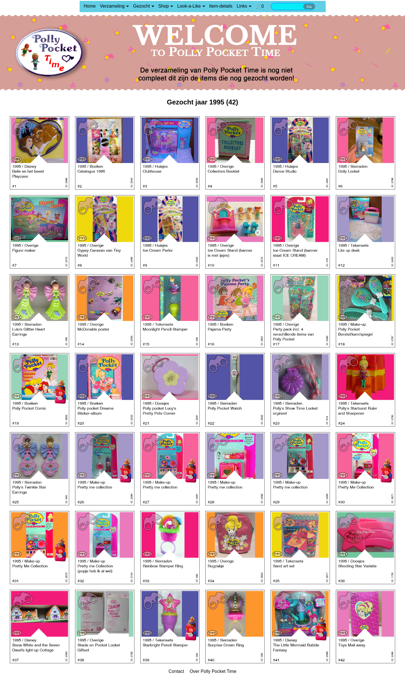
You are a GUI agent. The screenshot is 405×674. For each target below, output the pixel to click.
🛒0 (260, 6)
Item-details (221, 6)
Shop (163, 6)
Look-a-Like (189, 6)
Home (90, 6)
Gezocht (141, 6)
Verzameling (112, 6)
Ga (309, 7)
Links (242, 6)
